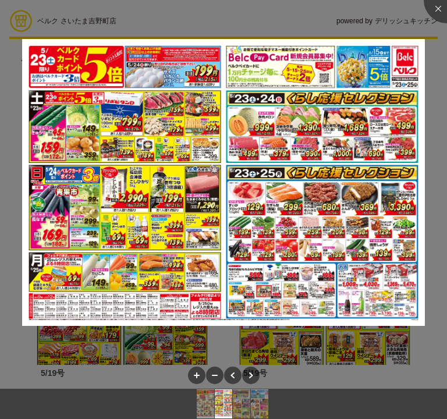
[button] (196, 375)
